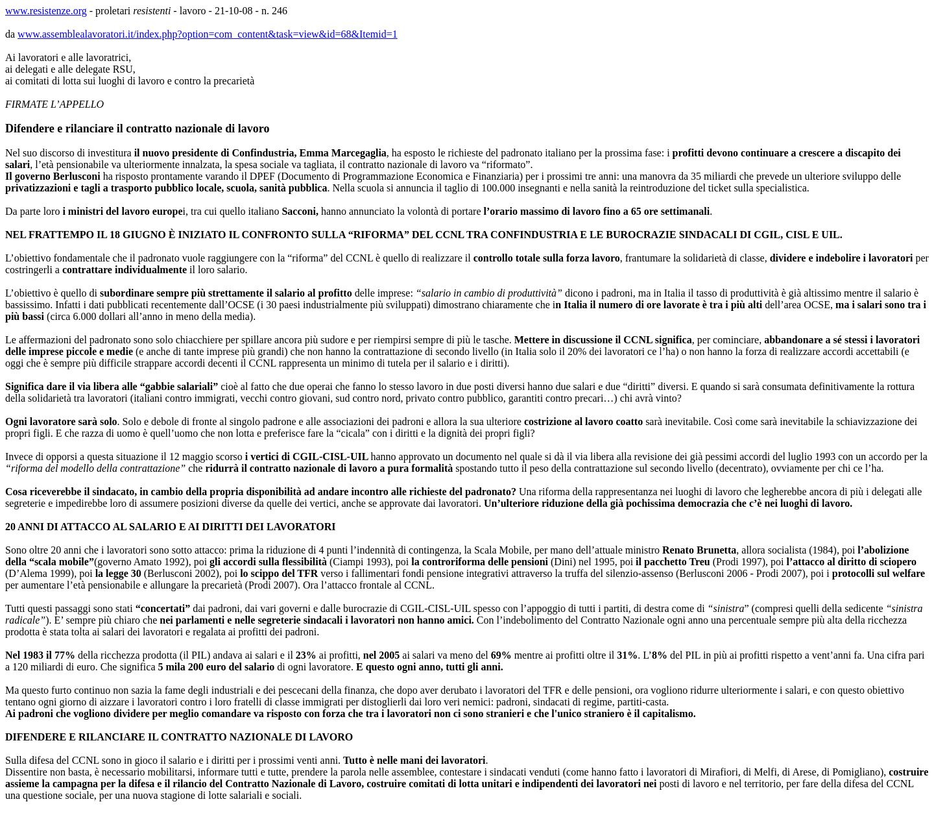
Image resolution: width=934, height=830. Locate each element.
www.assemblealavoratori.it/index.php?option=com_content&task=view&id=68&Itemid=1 (208, 34)
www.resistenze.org (46, 10)
